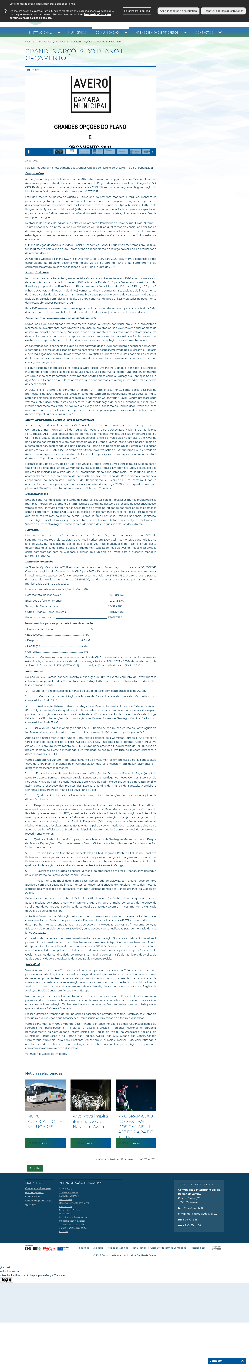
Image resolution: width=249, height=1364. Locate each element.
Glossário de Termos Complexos (168, 1247)
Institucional (40, 32)
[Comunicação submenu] (125, 33)
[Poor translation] (9, 1280)
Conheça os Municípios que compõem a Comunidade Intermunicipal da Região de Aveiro (39, 1196)
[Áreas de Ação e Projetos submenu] (185, 33)
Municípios (77, 32)
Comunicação (107, 32)
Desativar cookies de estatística (223, 10)
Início (28, 41)
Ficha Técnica (139, 1247)
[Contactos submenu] (220, 33)
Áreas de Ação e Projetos (156, 32)
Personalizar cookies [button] (137, 10)
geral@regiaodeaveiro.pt (203, 1213)
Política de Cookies (117, 1247)
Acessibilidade (197, 1247)
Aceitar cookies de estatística (178, 10)
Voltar (37, 1168)
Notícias (60, 41)
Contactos (204, 32)
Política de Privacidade (90, 1247)
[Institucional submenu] (58, 33)
